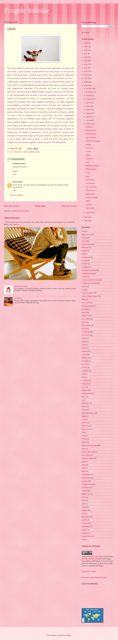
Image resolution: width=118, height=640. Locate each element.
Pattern (84, 442)
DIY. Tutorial (86, 303)
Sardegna (85, 481)
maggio (89, 113)
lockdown (85, 384)
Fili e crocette (86, 325)
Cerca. (88, 162)
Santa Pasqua (86, 478)
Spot (83, 513)
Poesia (84, 449)
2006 (86, 221)
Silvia (83, 500)
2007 (86, 217)
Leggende (85, 371)
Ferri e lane (85, 319)
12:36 (14, 174)
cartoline (84, 264)
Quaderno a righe (34, 152)
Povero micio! (90, 190)
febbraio (89, 124)
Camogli (84, 260)
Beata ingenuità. (91, 134)
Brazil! (88, 155)
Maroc (84, 397)
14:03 (14, 190)
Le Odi (84, 367)
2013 (86, 68)
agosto (88, 103)
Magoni (84, 390)
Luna (83, 387)
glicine (84, 348)
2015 (86, 61)
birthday (84, 251)
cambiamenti (86, 257)
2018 (86, 50)
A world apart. (90, 183)
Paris (83, 436)
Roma (84, 471)
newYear (84, 423)
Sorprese (84, 510)
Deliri (83, 299)
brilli (83, 254)
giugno (88, 110)
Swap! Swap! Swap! (21, 286)
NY (83, 432)
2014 (86, 64)
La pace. (88, 151)
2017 (86, 54)
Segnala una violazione (91, 546)
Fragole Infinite (26, 10)
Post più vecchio (69, 206)
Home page (40, 206)
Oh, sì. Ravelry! (91, 137)
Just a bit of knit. (91, 187)
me (83, 400)
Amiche (84, 238)
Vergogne (85, 533)
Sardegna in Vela (87, 484)
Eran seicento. (90, 208)
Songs (84, 507)
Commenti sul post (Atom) (20, 211)
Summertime (86, 526)
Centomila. (89, 159)
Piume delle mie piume (89, 445)
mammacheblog (87, 393)
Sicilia (84, 497)
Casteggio (85, 267)
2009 (86, 82)
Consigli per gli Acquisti (90, 283)
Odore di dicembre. (12, 218)
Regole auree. (90, 194)
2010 (86, 78)
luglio (88, 106)
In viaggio (85, 361)
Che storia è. (90, 148)
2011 (86, 75)
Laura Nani (98, 556)
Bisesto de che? (91, 130)
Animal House (86, 244)
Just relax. (89, 204)
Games (84, 338)
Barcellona (85, 247)
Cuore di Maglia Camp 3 (90, 296)
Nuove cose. (86, 429)
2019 (86, 47)
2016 (86, 57)
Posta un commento (16, 195)
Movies (84, 410)
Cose (83, 290)
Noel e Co (85, 426)
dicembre (89, 88)
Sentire (84, 491)
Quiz (83, 462)
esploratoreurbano (88, 306)
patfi (14, 182)
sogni (83, 504)
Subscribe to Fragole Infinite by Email (94, 577)
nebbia (84, 416)
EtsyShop (85, 309)
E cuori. (88, 173)
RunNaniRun (86, 474)
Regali (84, 465)
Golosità (84, 351)
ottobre (88, 95)
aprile (88, 117)
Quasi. (88, 201)
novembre (89, 92)
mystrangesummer (88, 413)
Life (83, 377)
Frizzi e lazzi (86, 335)
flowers (84, 328)
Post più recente (11, 206)
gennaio (89, 212)
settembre (89, 99)
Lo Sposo (85, 380)
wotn (83, 539)
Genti (83, 345)
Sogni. (88, 176)
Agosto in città (86, 234)
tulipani (84, 530)
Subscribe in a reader (89, 571)
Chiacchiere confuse (20, 152)
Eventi (84, 312)
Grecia (84, 354)
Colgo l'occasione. (92, 197)
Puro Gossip (86, 455)
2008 (86, 85)
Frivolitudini (86, 332)
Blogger (68, 635)
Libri (83, 374)
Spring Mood (86, 517)
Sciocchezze (86, 487)
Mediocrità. (85, 403)
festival (84, 322)
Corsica (84, 286)
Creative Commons (89, 559)
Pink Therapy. (90, 180)
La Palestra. (18, 298)
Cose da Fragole (87, 293)
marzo (88, 120)
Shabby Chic (86, 494)
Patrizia (84, 439)
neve (83, 419)
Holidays (85, 358)
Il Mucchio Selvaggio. (93, 141)
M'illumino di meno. (92, 166)
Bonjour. (88, 144)
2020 (86, 43)
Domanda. (89, 127)
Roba (83, 468)
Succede (84, 523)
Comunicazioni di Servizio (90, 280)
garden (84, 341)
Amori (84, 241)
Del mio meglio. (91, 169)
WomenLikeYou (87, 536)
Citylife (84, 277)
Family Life (86, 315)
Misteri (84, 406)
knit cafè (84, 364)
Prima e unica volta (88, 452)
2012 (86, 71)
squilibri (84, 520)
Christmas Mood (87, 273)
